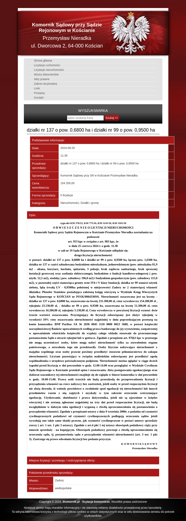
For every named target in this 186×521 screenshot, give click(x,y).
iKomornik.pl (71, 501)
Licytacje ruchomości (46, 65)
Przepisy (38, 93)
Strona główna (42, 60)
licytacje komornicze (96, 501)
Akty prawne (41, 79)
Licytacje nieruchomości (48, 69)
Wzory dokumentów (45, 74)
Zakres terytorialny (44, 83)
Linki (36, 88)
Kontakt (38, 97)
